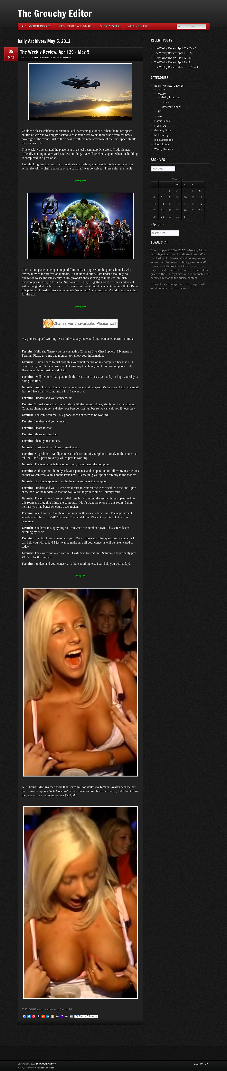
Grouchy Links (162, 130)
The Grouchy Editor (55, 13)
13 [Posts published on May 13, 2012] (154, 203)
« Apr (154, 224)
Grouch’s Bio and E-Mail (75, 26)
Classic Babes (162, 121)
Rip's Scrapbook (163, 139)
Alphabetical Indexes (36, 26)
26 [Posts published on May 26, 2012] (200, 210)
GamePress (49, 1068)
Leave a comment (61, 57)
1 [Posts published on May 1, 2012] (169, 190)
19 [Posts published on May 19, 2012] (200, 203)
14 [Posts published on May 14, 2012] (162, 203)
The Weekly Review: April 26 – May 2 (175, 48)
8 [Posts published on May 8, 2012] (169, 197)
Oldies (165, 102)
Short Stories (109, 26)
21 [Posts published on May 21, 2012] (162, 210)
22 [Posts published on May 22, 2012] (170, 210)
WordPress (39, 1068)
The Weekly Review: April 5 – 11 (172, 62)
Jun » (161, 224)
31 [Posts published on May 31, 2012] (185, 216)
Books (161, 89)
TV (159, 111)
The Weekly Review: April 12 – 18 (173, 57)
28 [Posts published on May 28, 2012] (162, 216)
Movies (162, 93)
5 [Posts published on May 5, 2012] (200, 190)
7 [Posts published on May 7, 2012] (161, 197)
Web (160, 116)
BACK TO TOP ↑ (202, 1064)
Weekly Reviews (138, 26)
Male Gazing (161, 135)
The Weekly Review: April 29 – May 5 (54, 52)
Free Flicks (160, 125)
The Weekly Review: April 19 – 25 (173, 53)
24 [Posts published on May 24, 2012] (185, 210)
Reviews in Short (171, 106)
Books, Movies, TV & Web (169, 85)
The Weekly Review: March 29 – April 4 (176, 67)
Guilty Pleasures (170, 97)
